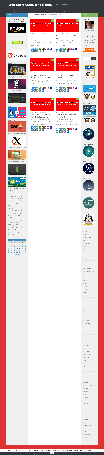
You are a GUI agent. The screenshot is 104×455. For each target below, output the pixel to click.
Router (85, 366)
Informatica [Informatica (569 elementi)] (19, 214)
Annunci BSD (87, 234)
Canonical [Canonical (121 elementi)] (21, 200)
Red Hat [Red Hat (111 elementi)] (18, 231)
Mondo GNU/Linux (88, 326)
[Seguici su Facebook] (25, 14)
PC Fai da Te (33, 11)
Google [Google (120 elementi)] (22, 212)
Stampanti (86, 400)
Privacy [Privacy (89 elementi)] (21, 228)
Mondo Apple (87, 323)
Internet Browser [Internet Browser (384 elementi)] (14, 215)
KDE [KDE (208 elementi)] (10, 217)
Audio (85, 246)
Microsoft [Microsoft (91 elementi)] (17, 224)
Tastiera (86, 413)
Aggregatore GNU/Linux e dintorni (30, 4)
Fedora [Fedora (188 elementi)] (11, 210)
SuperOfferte (83, 11)
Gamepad (86, 283)
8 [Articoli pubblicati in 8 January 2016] (19, 246)
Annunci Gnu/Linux (88, 237)
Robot (85, 360)
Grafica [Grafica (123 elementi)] (10, 214)
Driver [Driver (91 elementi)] (15, 209)
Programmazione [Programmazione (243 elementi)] (13, 229)
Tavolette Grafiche (88, 416)
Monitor (86, 332)
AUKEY (85, 249)
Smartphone (87, 388)
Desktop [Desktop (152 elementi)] (11, 205)
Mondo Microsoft (88, 329)
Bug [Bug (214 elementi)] (14, 200)
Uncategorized (87, 425)
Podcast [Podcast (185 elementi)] (15, 227)
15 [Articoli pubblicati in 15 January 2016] (19, 248)
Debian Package (87, 262)
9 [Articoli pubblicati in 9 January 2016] (22, 246)
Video (85, 431)
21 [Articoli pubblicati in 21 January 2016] (17, 250)
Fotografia (86, 280)
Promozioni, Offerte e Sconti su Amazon (68, 11)
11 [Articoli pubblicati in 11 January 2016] (9, 248)
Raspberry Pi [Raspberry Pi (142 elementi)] (11, 231)
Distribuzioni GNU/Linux (89, 271)
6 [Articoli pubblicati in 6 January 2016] (14, 246)
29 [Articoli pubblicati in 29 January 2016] (19, 252)
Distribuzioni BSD (88, 268)
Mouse (85, 336)
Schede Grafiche (87, 373)
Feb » (18, 254)
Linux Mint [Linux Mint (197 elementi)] (11, 222)
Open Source (87, 345)
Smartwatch (87, 391)
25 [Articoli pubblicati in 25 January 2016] (9, 252)
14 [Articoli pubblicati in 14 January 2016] (17, 248)
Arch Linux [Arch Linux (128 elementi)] (21, 198)
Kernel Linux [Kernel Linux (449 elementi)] (13, 219)
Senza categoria (34, 33)
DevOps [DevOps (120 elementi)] (10, 209)
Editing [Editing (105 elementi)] (20, 209)
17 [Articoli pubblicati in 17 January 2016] (25, 248)
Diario (85, 265)
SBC (85, 369)
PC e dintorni (87, 351)
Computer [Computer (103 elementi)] (16, 202)
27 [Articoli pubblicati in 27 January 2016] (14, 252)
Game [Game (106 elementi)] (10, 212)
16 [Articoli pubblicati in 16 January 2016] (22, 248)
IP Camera (86, 308)
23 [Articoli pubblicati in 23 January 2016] (22, 250)
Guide (39, 11)
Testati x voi (86, 422)
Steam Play (86, 403)
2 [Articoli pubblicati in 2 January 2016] (22, 244)
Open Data (86, 342)
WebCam (86, 437)
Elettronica (86, 274)
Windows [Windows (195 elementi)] (20, 235)
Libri (85, 317)
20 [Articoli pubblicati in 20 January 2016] (14, 250)
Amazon (86, 231)
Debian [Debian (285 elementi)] (18, 203)
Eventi (85, 277)
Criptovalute (87, 255)
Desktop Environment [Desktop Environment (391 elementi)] (16, 207)
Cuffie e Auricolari (88, 258)
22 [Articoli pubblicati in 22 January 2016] (19, 250)
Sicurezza (45, 11)
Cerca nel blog (86, 55)
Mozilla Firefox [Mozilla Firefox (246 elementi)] (13, 226)
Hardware (86, 295)
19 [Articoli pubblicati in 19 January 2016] (11, 250)
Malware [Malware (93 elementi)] (18, 222)
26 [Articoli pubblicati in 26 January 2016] (11, 252)
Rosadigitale (87, 363)
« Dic (15, 254)
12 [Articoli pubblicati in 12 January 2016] (11, 248)
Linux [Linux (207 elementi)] (19, 221)
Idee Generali (87, 302)
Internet (86, 305)
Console (86, 252)
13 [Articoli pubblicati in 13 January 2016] (14, 248)
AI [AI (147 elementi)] (9, 198)
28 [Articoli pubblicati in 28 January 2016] (17, 252)
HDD (85, 299)
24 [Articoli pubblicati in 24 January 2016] (25, 250)
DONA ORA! (89, 49)
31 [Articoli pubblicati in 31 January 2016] (25, 252)
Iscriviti (90, 11)
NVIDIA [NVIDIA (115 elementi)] (20, 226)
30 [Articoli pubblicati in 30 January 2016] (22, 252)
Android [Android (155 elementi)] (14, 198)
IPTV (85, 311)
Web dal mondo (87, 434)
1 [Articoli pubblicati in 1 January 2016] (19, 244)
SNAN (85, 394)
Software (86, 397)
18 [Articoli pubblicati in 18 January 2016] (9, 250)
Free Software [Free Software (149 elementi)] (18, 210)
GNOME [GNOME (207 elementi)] (16, 212)
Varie (85, 428)
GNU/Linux (86, 289)
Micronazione (87, 320)
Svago (85, 406)
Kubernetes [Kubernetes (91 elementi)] (22, 219)
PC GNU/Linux (25, 11)
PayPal (85, 348)
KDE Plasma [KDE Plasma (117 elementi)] (16, 217)
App (85, 240)
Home (9, 11)
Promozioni (86, 357)
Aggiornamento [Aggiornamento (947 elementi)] (16, 197)
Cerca (93, 58)
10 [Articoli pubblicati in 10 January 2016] (25, 246)
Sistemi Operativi (88, 385)
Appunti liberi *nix (88, 243)
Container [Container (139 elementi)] (11, 204)
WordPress (86, 440)
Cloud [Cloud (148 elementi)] (10, 202)
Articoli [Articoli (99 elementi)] (10, 200)
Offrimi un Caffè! (53, 11)
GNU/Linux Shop (16, 11)
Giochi (85, 286)
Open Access (87, 339)
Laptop (85, 314)
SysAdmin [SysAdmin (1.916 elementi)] (15, 232)
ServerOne (86, 379)
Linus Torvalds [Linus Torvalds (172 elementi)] (12, 221)
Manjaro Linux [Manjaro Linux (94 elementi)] (11, 224)
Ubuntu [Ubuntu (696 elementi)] (12, 234)
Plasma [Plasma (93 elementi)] (9, 228)
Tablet (85, 410)
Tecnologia (86, 419)
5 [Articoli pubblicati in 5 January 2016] (11, 246)
